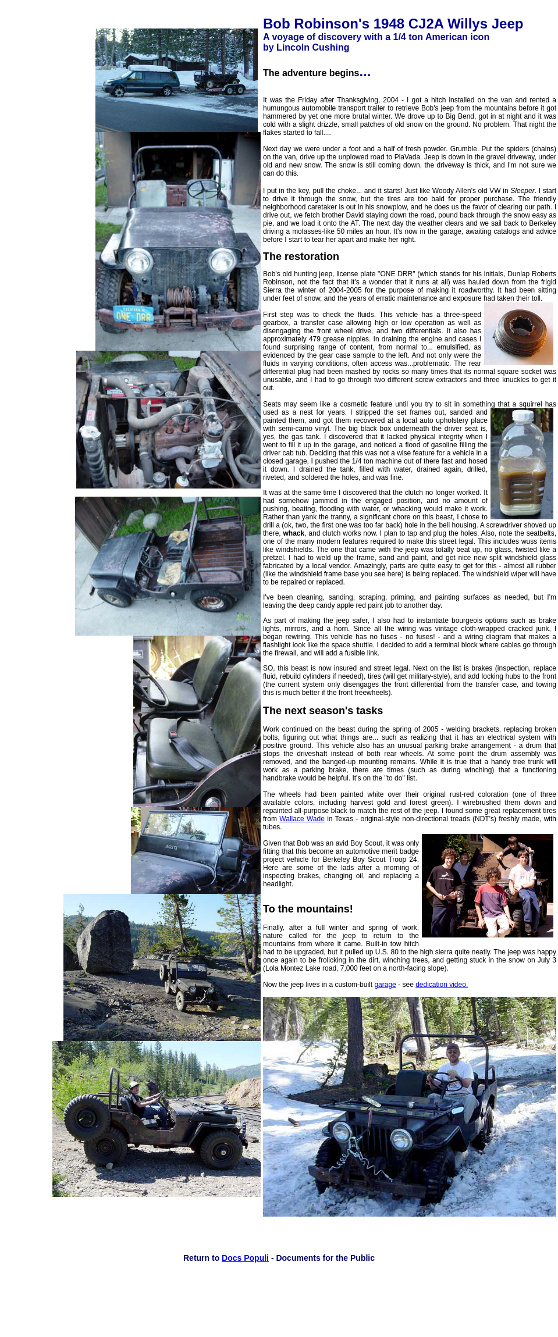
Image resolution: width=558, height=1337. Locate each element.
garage (385, 985)
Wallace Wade (301, 819)
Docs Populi (245, 1258)
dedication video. (441, 985)
